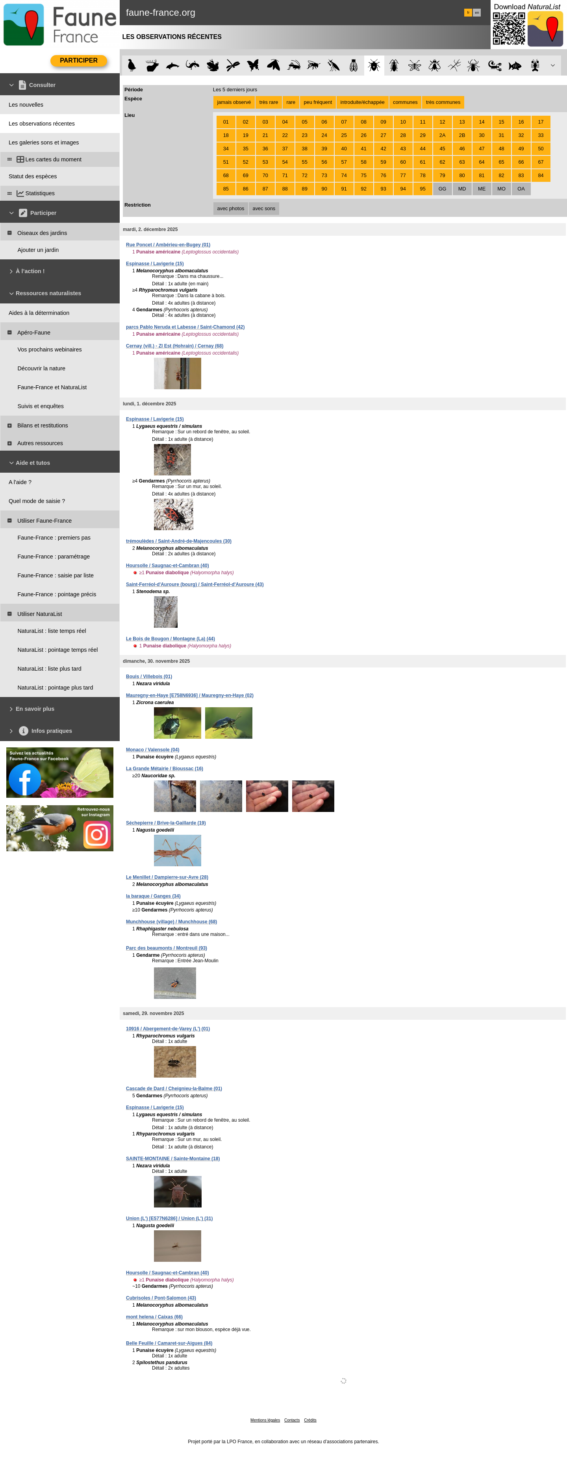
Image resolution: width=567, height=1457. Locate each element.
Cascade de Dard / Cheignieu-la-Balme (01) (174, 1088)
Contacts (292, 1420)
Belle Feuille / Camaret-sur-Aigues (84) (169, 1343)
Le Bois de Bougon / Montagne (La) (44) (170, 639)
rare (290, 102)
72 (305, 175)
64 (481, 162)
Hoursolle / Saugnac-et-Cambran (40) (167, 565)
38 (305, 149)
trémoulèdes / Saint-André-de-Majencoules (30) (179, 541)
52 (245, 162)
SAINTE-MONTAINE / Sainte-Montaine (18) (173, 1158)
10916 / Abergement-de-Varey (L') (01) (168, 1029)
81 (481, 175)
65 (501, 162)
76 (383, 175)
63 (462, 162)
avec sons (264, 208)
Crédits (310, 1420)
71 (285, 175)
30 (481, 135)
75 (364, 175)
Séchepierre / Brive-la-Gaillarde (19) (166, 823)
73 (324, 175)
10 (403, 122)
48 (501, 149)
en (477, 13)
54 (285, 162)
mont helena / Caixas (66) (154, 1317)
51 (226, 162)
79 (442, 175)
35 (245, 149)
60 (403, 162)
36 (265, 149)
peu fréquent (318, 102)
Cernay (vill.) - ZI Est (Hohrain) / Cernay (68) (174, 346)
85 (226, 189)
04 (285, 122)
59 (383, 162)
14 (481, 122)
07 (344, 122)
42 (383, 149)
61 (423, 162)
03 (265, 122)
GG (443, 189)
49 (521, 149)
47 (481, 149)
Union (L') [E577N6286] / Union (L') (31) (169, 1218)
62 (442, 162)
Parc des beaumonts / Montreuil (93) (166, 948)
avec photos (230, 208)
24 (324, 135)
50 (540, 149)
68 (226, 175)
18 (226, 135)
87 (265, 189)
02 (245, 122)
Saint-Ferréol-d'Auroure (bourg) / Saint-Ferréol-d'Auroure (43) (195, 584)
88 (285, 189)
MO (501, 189)
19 (245, 135)
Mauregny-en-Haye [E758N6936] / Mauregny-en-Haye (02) (190, 695)
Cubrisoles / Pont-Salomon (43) (161, 1298)
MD (462, 189)
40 (344, 149)
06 (324, 122)
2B (462, 135)
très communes (443, 102)
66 (521, 162)
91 (344, 189)
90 (324, 189)
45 (442, 149)
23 (305, 135)
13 (462, 122)
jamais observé (234, 102)
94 (403, 189)
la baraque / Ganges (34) (153, 896)
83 (521, 175)
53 (265, 162)
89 (305, 189)
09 (383, 122)
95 (423, 189)
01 (226, 122)
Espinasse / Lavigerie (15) (155, 263)
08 (364, 122)
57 (344, 162)
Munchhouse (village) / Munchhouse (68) (171, 921)
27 (383, 135)
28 (403, 135)
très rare (268, 102)
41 (364, 149)
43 (403, 149)
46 (462, 149)
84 (540, 175)
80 (462, 175)
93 (383, 189)
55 (305, 162)
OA (521, 189)
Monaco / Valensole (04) (152, 750)
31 (501, 135)
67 (540, 162)
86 (245, 189)
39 (324, 149)
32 (521, 135)
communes (405, 102)
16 (521, 122)
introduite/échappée (363, 102)
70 (265, 175)
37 (285, 149)
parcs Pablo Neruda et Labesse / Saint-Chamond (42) (185, 327)
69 (245, 175)
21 (265, 135)
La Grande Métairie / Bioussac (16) (164, 768)
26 (364, 135)
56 (324, 162)
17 (540, 122)
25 (344, 135)
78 (423, 175)
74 (344, 175)
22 (285, 135)
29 (423, 135)
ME (481, 189)
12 (442, 122)
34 (226, 149)
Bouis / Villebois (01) (149, 676)
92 (364, 189)
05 (305, 122)
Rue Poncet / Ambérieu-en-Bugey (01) (168, 245)
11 (423, 122)
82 (501, 175)
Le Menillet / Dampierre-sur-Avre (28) (167, 877)
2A (442, 135)
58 (364, 162)
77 (403, 175)
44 (423, 149)
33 (540, 135)
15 (501, 122)
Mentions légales (265, 1420)
